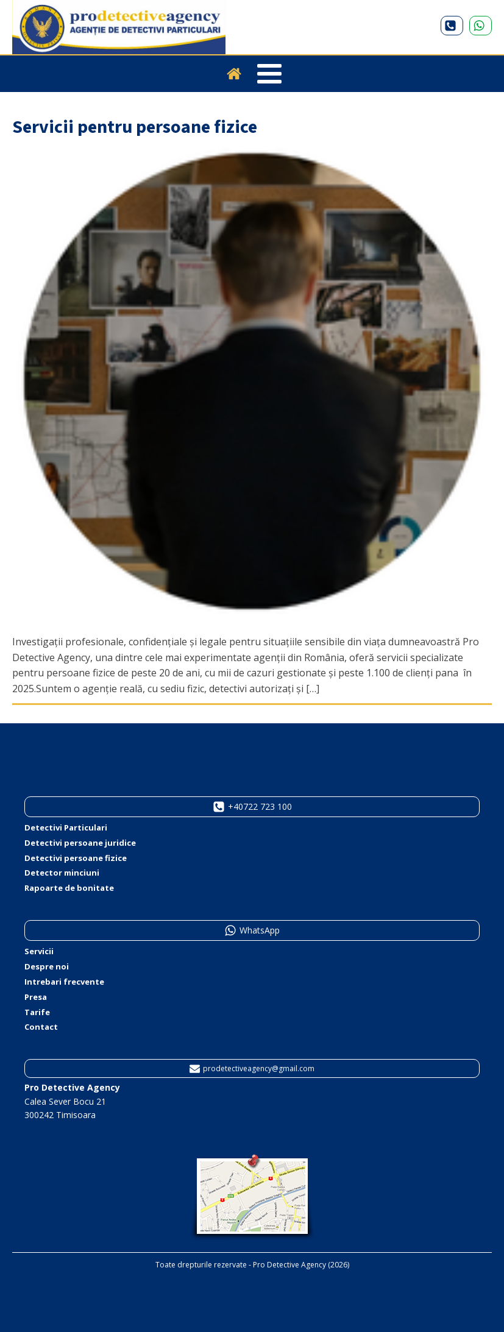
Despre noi (46, 966)
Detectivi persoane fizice (75, 857)
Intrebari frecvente (64, 981)
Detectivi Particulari (65, 827)
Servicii (39, 951)
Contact (41, 1026)
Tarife (37, 1012)
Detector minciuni (61, 872)
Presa (35, 996)
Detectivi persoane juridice (80, 842)
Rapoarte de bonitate (69, 887)
